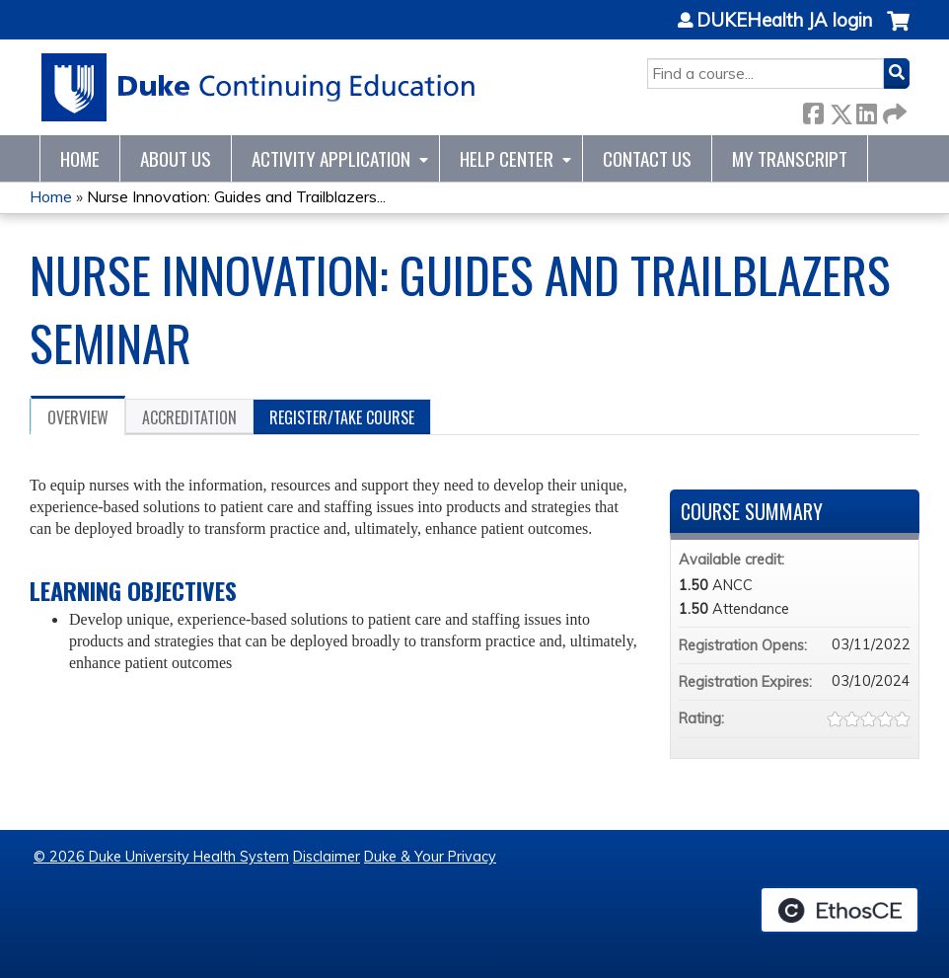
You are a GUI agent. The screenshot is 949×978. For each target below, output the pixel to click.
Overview (78, 417)
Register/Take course (341, 417)
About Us (175, 158)
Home (80, 158)
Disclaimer (326, 856)
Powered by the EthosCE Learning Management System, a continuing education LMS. (839, 910)
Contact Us (647, 158)
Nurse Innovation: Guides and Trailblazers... (236, 196)
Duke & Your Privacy (430, 856)
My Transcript (789, 158)
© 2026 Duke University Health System (161, 856)
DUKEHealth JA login (784, 21)
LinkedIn (866, 110)
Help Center (506, 158)
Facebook (813, 110)
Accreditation (189, 417)
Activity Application (331, 158)
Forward (893, 110)
